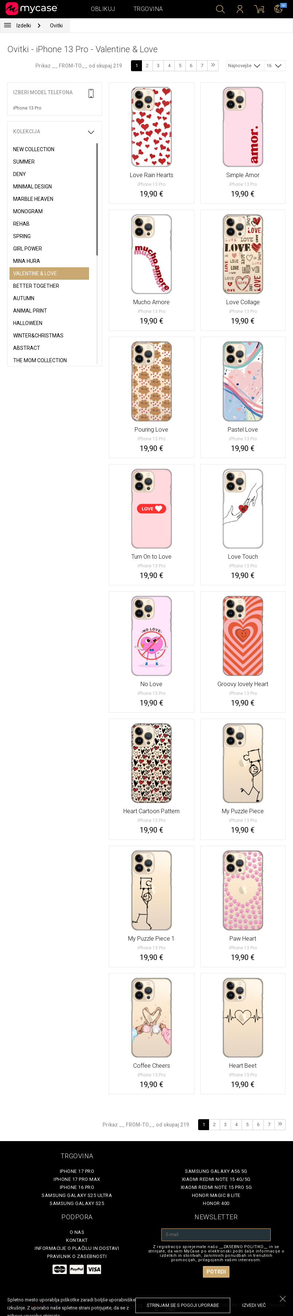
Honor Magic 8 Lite (216, 1195)
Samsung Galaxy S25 (77, 1203)
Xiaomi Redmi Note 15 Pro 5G (216, 1187)
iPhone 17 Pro (77, 1171)
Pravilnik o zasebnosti (77, 1256)
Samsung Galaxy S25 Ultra (77, 1195)
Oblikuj (103, 8)
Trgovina (148, 8)
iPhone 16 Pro (77, 1187)
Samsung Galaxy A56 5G (216, 1171)
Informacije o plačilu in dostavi (77, 1248)
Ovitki (56, 25)
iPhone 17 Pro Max (77, 1179)
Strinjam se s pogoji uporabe (183, 1305)
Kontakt (77, 1240)
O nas (77, 1232)
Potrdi (216, 1272)
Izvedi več (254, 1305)
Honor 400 (216, 1203)
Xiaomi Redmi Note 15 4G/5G (216, 1179)
